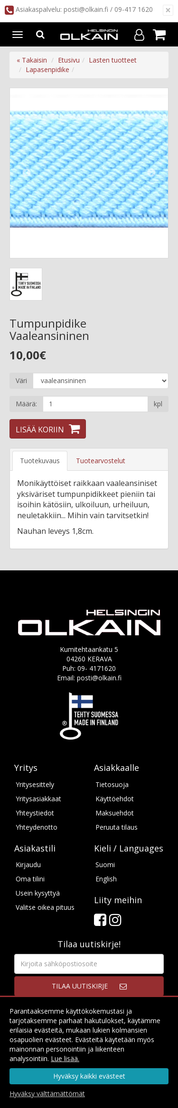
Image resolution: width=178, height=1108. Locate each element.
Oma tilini (30, 878)
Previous (26, 173)
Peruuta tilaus (116, 827)
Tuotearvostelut (100, 460)
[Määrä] (95, 404)
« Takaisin (32, 59)
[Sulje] (168, 10)
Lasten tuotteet (113, 59)
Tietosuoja (112, 784)
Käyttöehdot (114, 798)
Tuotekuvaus (40, 460)
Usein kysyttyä (38, 892)
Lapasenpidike (47, 69)
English (106, 878)
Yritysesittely (35, 784)
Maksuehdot (114, 812)
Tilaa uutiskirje (80, 985)
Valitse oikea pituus (45, 907)
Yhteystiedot (35, 812)
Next (151, 173)
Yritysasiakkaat (38, 798)
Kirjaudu (28, 864)
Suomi (105, 864)
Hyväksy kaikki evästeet (89, 1076)
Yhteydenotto (36, 827)
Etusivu (69, 59)
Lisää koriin (40, 429)
